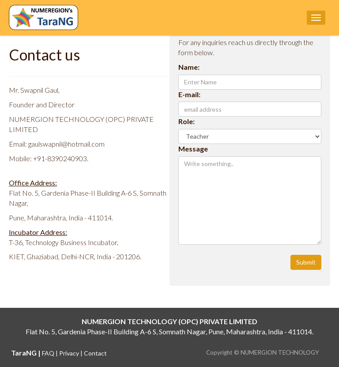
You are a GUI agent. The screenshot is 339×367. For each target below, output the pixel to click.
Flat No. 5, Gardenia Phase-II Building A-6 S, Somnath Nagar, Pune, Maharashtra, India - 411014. (169, 331)
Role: (186, 121)
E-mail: (189, 94)
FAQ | (50, 353)
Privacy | (71, 353)
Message (193, 148)
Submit (306, 262)
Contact (95, 353)
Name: (189, 67)
